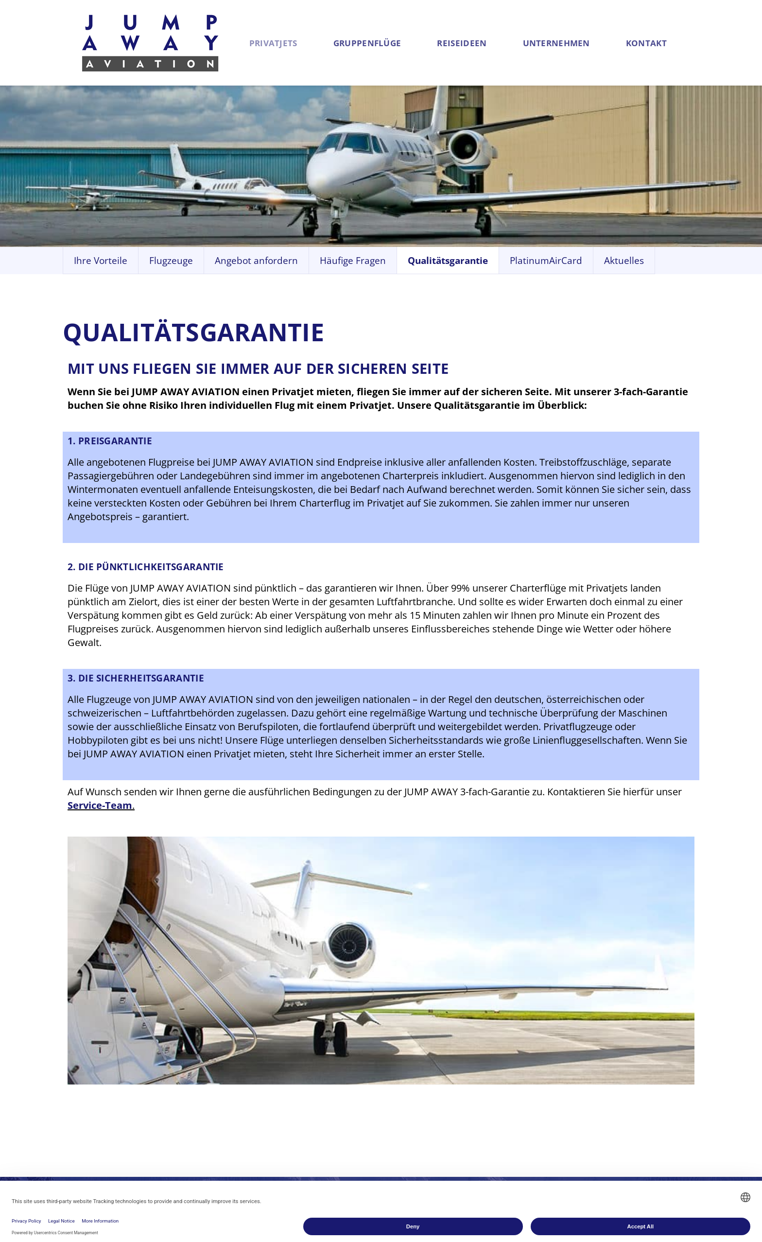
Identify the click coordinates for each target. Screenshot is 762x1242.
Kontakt (689, 43)
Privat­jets (179, 1048)
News (507, 1124)
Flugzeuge (175, 1083)
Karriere (513, 1111)
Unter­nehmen (532, 1048)
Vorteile (170, 1070)
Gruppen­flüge (304, 1048)
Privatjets (283, 43)
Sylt (389, 1083)
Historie (513, 1083)
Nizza (393, 1111)
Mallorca (400, 1070)
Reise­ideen (408, 1048)
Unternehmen (591, 43)
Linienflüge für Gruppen (320, 1124)
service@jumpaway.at (674, 1083)
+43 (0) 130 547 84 (665, 1070)
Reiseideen (488, 43)
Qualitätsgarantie (191, 1097)
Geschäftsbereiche (537, 1070)
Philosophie (521, 1097)
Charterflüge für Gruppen (303, 1077)
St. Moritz (402, 1097)
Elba (390, 1124)
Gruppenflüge (385, 43)
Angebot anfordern (195, 1111)
